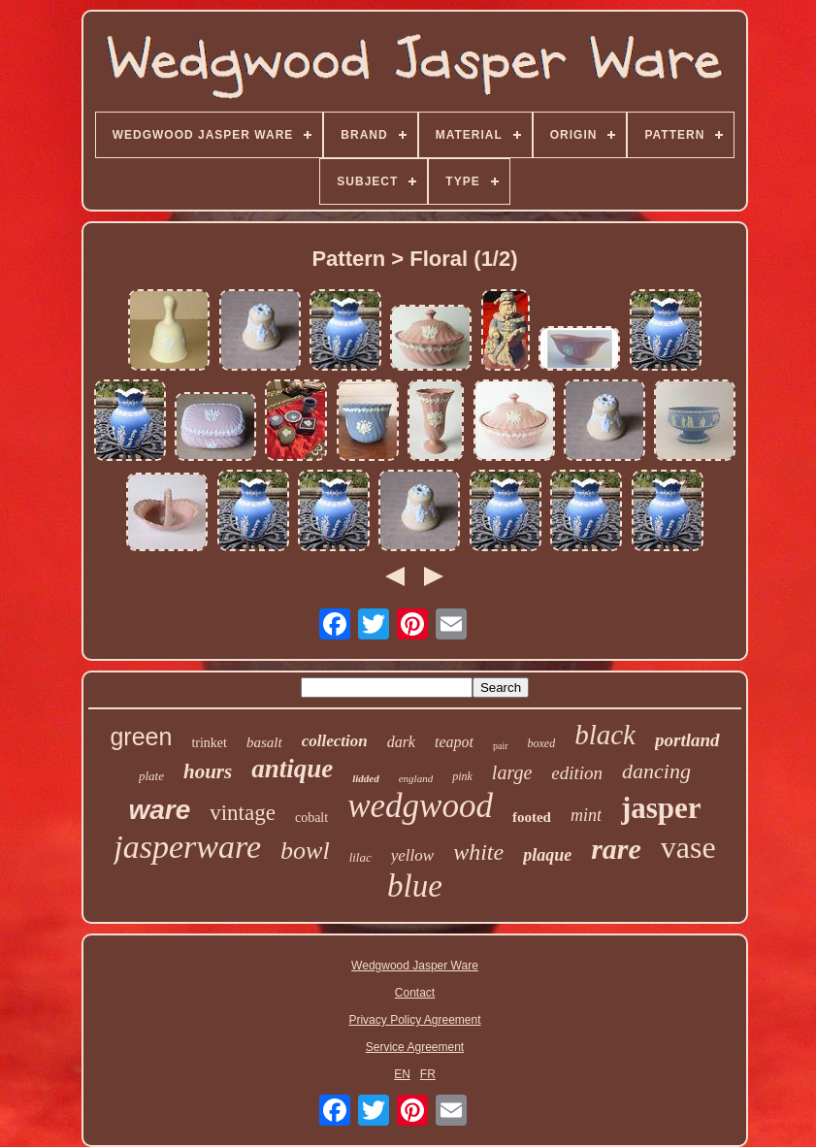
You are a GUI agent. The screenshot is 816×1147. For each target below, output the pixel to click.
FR (428, 1074)
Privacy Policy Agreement (414, 1020)
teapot (454, 742)
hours (207, 771)
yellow (412, 855)
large (512, 772)
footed (531, 817)
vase (688, 847)
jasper (661, 808)
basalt (264, 742)
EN (402, 1074)
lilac (360, 857)
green (141, 736)
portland (687, 740)
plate (151, 776)
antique (292, 768)
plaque (547, 855)
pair (500, 745)
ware (159, 810)
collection (335, 741)
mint (586, 815)
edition (577, 773)
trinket (209, 743)
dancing (656, 771)
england (416, 778)
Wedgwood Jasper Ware (414, 965)
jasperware (187, 847)
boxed (542, 743)
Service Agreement (415, 1047)
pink (462, 776)
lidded (365, 778)
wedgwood (420, 806)
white (478, 852)
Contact (415, 993)
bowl (305, 850)
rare (616, 849)
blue (414, 885)
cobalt (311, 817)
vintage (243, 813)
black (605, 734)
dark (401, 742)
